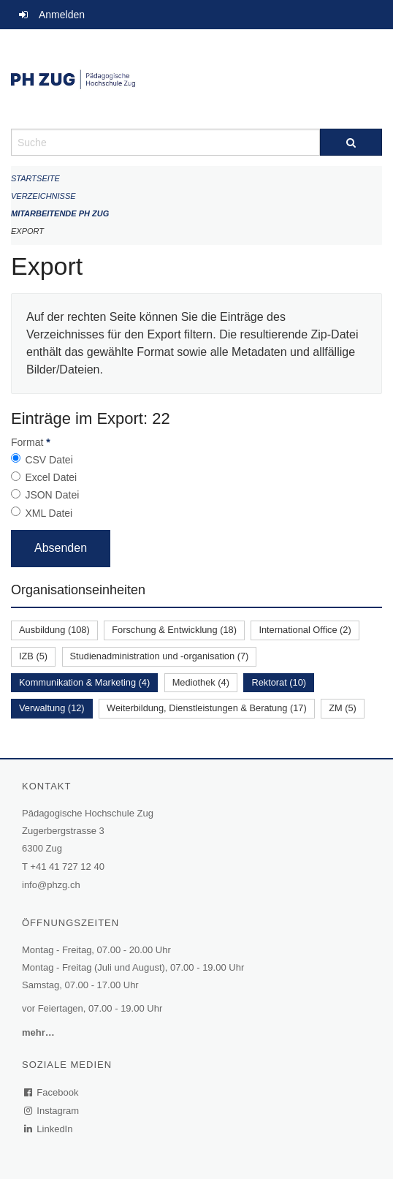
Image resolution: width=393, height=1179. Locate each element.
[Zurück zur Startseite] (196, 79)
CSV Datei (48, 460)
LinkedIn (49, 1128)
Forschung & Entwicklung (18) (174, 629)
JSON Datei (52, 495)
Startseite (35, 178)
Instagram (52, 1110)
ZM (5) (342, 707)
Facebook (52, 1092)
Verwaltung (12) (52, 707)
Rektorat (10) (278, 682)
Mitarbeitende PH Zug (60, 213)
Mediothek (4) (200, 682)
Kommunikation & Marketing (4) (84, 682)
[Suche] (351, 142)
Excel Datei (51, 477)
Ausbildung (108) (54, 629)
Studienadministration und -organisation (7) (159, 656)
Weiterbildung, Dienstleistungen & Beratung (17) (207, 707)
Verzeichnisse (43, 196)
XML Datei (48, 513)
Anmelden (62, 14)
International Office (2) (305, 629)
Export (27, 231)
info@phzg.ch (51, 884)
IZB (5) (33, 656)
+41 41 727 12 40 (67, 866)
